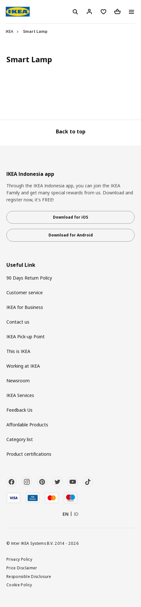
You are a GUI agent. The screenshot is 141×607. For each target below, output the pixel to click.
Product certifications (28, 454)
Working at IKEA (23, 366)
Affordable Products (27, 425)
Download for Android (70, 235)
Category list (19, 439)
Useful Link (20, 265)
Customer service (24, 292)
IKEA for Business (24, 307)
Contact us (17, 322)
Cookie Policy (19, 584)
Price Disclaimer (21, 567)
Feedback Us (19, 410)
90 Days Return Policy (29, 278)
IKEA (9, 31)
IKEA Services (20, 395)
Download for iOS (70, 217)
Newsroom (18, 381)
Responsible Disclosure (28, 576)
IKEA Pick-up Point (25, 336)
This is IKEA (18, 351)
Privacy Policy (19, 559)
